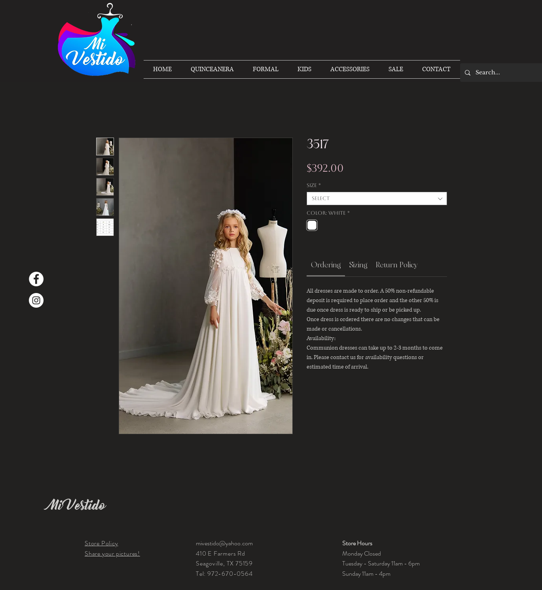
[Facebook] (36, 279)
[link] (326, 265)
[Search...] (505, 72)
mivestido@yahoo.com (224, 543)
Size (314, 185)
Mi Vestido (76, 505)
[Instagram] (36, 300)
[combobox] (377, 198)
